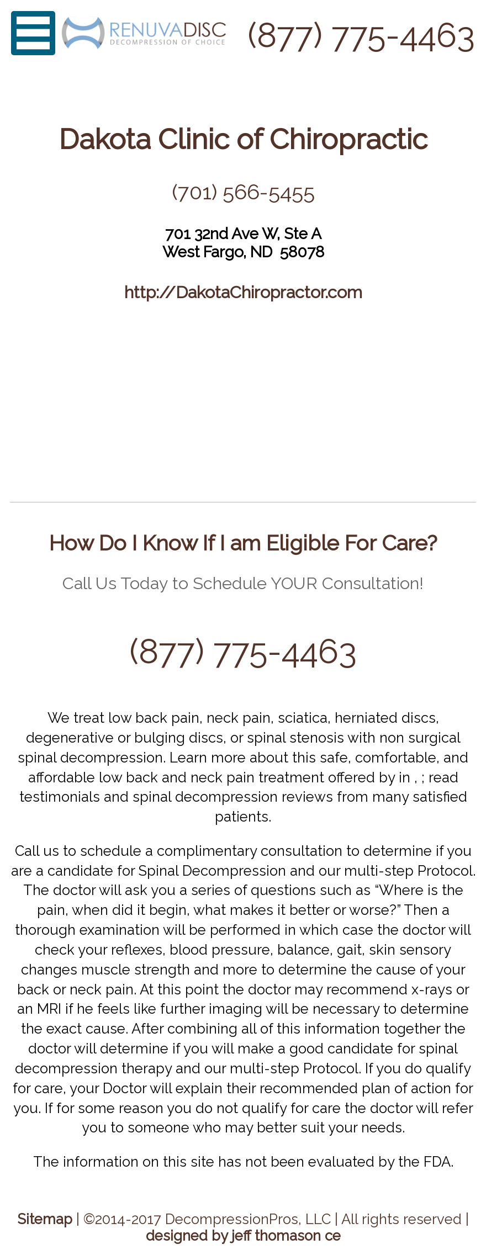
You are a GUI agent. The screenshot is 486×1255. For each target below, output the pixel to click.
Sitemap (45, 1219)
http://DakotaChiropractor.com (243, 292)
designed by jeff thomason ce (243, 1235)
